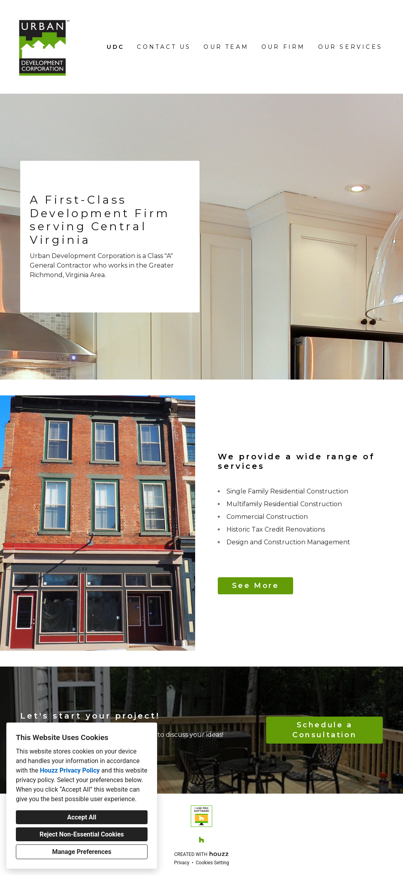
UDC (116, 46)
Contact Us (164, 46)
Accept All (81, 817)
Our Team (226, 46)
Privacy (182, 862)
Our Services (350, 46)
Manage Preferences (81, 852)
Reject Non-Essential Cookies (82, 834)
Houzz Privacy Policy (70, 770)
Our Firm (283, 46)
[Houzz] (201, 840)
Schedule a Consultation (324, 730)
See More (255, 585)
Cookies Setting (212, 862)
